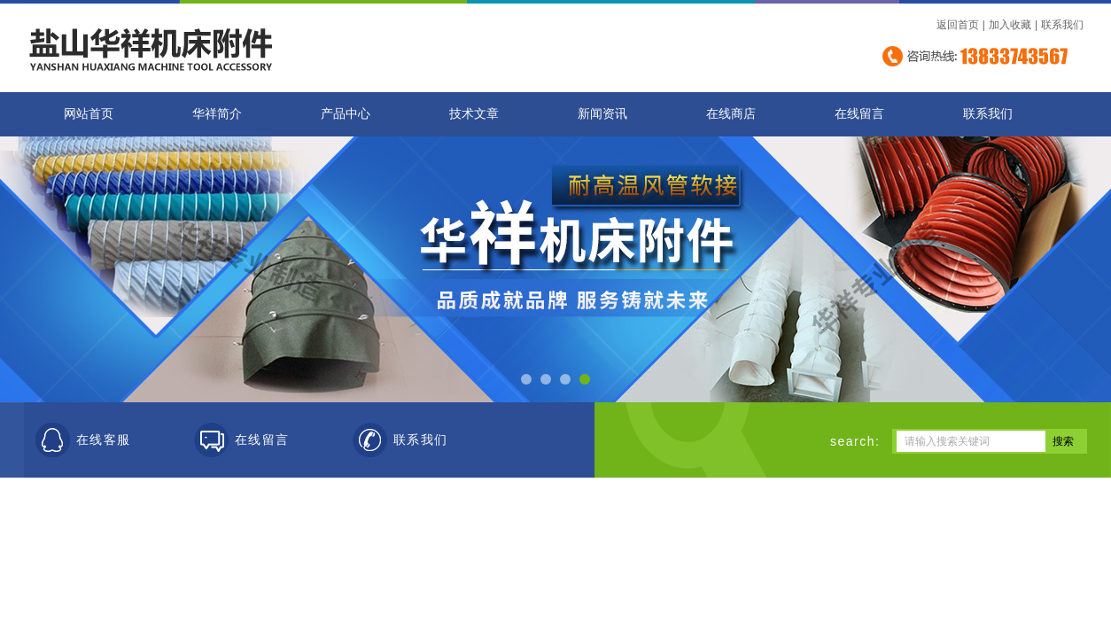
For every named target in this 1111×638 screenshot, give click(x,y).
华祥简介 (217, 114)
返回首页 (957, 25)
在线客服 (103, 440)
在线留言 (859, 114)
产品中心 (345, 114)
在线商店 (731, 114)
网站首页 (88, 114)
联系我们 (1062, 25)
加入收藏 (1010, 25)
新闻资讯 (602, 114)
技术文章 (474, 114)
